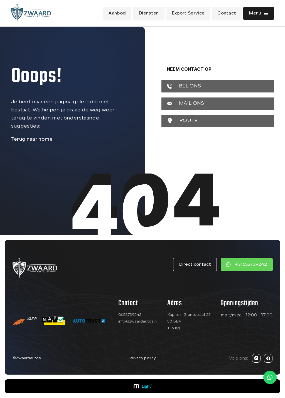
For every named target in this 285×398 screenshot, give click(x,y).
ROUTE (182, 121)
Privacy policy (142, 358)
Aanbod (117, 13)
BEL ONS (184, 86)
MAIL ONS (185, 103)
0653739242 (129, 315)
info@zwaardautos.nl (138, 321)
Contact (226, 13)
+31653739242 (251, 264)
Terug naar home (32, 139)
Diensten (149, 13)
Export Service (188, 13)
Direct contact (195, 264)
